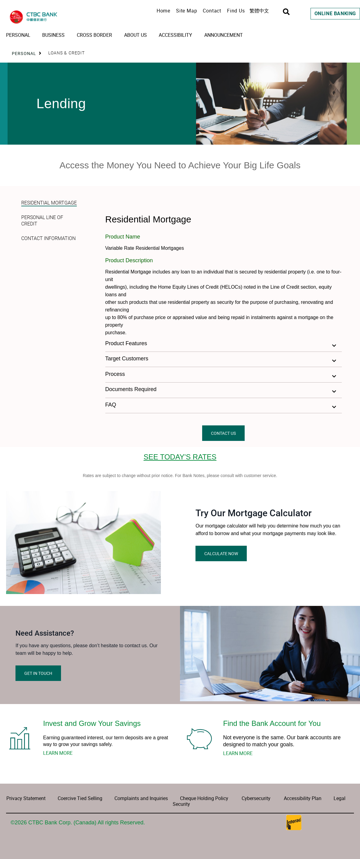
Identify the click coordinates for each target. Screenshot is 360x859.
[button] (223, 344)
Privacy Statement (26, 798)
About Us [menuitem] (135, 35)
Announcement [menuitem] (223, 35)
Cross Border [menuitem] (94, 35)
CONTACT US (223, 433)
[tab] (49, 199)
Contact (212, 10)
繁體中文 (259, 10)
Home (163, 10)
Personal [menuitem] (18, 35)
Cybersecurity (256, 798)
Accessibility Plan (302, 798)
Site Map (186, 10)
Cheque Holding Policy (204, 798)
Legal (339, 798)
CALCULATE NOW (221, 553)
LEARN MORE (58, 753)
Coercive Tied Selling (80, 798)
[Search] (286, 12)
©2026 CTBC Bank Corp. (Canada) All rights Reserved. (78, 822)
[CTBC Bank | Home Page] (54, 17)
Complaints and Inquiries (140, 798)
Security (181, 804)
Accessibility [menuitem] (175, 35)
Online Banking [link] (335, 13)
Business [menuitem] (53, 35)
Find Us (236, 10)
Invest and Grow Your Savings (92, 723)
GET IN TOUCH (38, 673)
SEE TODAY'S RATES (180, 457)
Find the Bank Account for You (272, 723)
